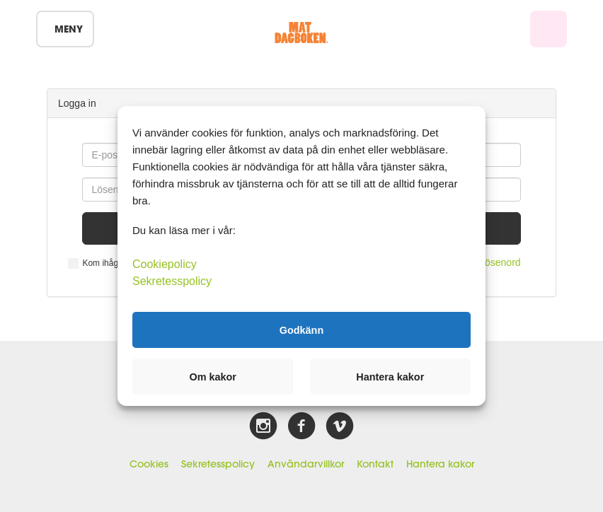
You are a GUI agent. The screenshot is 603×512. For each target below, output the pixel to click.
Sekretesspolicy (218, 464)
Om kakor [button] (213, 377)
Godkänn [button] (301, 329)
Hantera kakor (440, 464)
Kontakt (375, 464)
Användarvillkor (306, 464)
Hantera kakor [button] (390, 377)
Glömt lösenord (487, 262)
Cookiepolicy (164, 264)
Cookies (149, 464)
